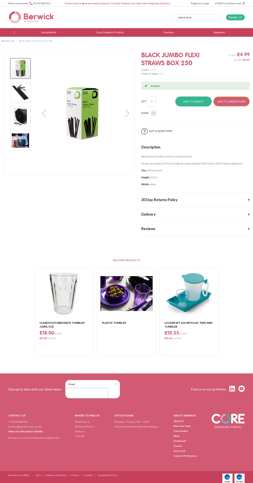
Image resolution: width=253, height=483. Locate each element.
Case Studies (181, 431)
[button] (44, 113)
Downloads (180, 440)
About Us (179, 421)
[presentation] (86, 393)
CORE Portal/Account (228, 3)
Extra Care (180, 450)
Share (149, 113)
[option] (64, 311)
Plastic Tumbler (114, 322)
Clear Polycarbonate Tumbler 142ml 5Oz (62, 324)
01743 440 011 (41, 3)
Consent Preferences (185, 455)
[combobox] (196, 17)
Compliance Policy (108, 475)
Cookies (88, 475)
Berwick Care (8, 41)
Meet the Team (182, 426)
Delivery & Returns (56, 475)
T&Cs (38, 475)
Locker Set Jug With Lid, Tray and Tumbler (188, 324)
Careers (178, 445)
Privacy (75, 475)
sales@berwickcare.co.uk (25, 426)
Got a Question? (156, 130)
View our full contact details (25, 431)
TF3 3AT (80, 436)
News (177, 436)
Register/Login (200, 3)
